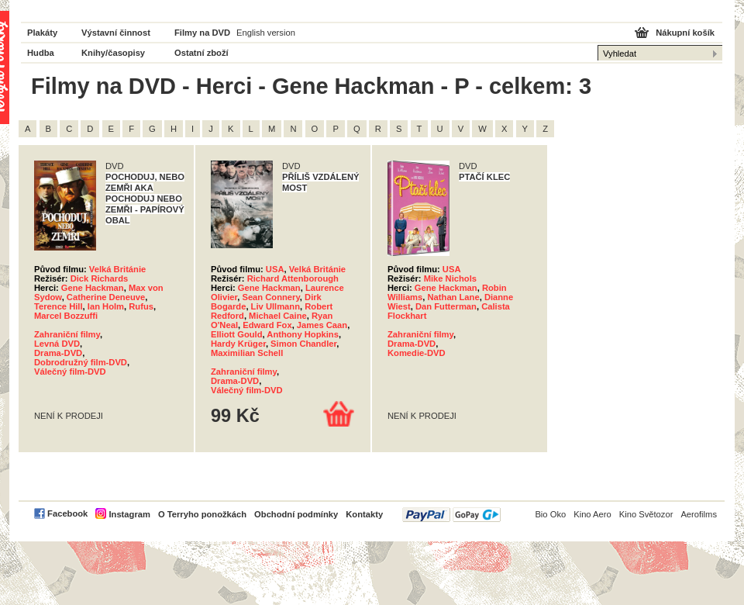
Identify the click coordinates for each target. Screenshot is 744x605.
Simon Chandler (303, 343)
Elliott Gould (237, 334)
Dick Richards (100, 278)
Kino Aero (592, 514)
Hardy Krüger (238, 343)
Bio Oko (550, 514)
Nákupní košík (685, 32)
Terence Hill (58, 306)
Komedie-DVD (417, 353)
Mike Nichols (450, 278)
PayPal (451, 514)
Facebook (67, 513)
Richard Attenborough (293, 278)
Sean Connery (270, 297)
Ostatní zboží (201, 52)
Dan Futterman (446, 306)
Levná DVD (57, 343)
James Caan (322, 325)
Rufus (141, 306)
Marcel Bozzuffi (66, 315)
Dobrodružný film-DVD (80, 362)
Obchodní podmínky (296, 514)
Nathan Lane (454, 297)
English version (265, 32)
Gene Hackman (92, 287)
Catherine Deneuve (106, 297)
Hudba (40, 52)
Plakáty (42, 32)
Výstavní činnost (115, 32)
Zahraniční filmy (67, 334)
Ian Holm (106, 306)
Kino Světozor (646, 514)
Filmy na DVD (202, 32)
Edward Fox (267, 325)
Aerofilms (698, 514)
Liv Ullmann (275, 306)
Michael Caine (278, 315)
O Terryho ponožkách (202, 514)
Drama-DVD (58, 353)
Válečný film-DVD (70, 371)
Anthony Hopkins (303, 334)
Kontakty (364, 514)
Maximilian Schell (247, 353)
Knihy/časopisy (113, 52)
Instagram (129, 514)
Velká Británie (117, 269)
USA (275, 269)
